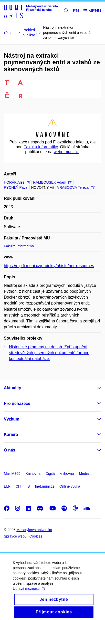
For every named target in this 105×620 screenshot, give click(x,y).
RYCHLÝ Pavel (16, 187)
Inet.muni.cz (44, 486)
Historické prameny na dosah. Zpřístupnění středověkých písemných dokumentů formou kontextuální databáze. (49, 353)
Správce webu (15, 536)
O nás (9, 450)
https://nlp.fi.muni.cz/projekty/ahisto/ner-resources (49, 266)
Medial (84, 473)
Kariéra (11, 434)
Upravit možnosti (29, 594)
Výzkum (11, 419)
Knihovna (33, 473)
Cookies (36, 536)
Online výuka (69, 486)
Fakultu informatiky (41, 147)
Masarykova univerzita (34, 530)
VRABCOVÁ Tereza (75, 187)
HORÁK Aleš (17, 182)
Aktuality (12, 388)
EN (76, 10)
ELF (7, 486)
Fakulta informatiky (19, 246)
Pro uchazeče (17, 403)
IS (28, 486)
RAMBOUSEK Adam (52, 182)
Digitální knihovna (60, 473)
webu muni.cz (66, 152)
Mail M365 (12, 473)
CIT (19, 486)
